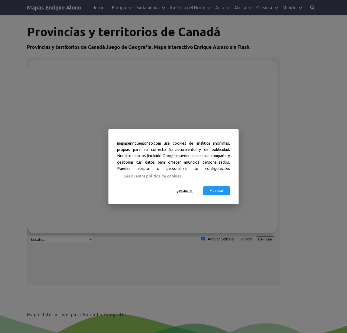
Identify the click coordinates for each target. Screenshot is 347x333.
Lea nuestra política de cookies (153, 176)
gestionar (184, 190)
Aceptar (216, 190)
